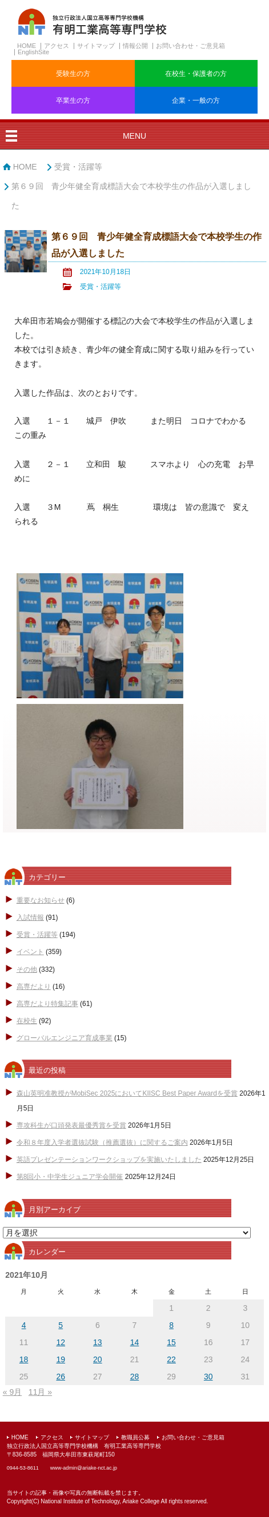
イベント (30, 952)
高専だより (34, 987)
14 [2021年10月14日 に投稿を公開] (134, 1342)
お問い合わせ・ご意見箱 (190, 45)
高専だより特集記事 (47, 1004)
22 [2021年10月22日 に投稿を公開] (171, 1359)
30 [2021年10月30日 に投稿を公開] (208, 1376)
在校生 (27, 1021)
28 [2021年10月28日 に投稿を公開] (134, 1376)
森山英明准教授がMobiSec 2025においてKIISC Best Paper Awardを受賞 (127, 1093)
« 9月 (12, 1392)
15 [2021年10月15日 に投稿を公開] (171, 1342)
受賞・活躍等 (78, 166)
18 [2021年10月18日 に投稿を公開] (24, 1359)
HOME (26, 45)
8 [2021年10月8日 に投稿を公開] (171, 1325)
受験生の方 (73, 74)
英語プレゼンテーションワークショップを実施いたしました (109, 1160)
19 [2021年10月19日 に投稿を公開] (60, 1359)
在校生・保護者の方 (196, 74)
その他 (27, 969)
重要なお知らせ (41, 900)
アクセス (56, 45)
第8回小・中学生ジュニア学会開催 (70, 1177)
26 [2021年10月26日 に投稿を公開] (60, 1376)
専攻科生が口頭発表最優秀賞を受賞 (71, 1125)
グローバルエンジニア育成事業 (65, 1038)
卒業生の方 (73, 100)
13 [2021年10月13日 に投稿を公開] (97, 1342)
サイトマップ (96, 45)
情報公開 (135, 45)
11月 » (40, 1392)
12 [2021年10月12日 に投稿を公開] (60, 1342)
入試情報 (30, 918)
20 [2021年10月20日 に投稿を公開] (97, 1359)
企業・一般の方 (196, 100)
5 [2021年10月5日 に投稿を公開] (60, 1325)
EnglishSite (33, 52)
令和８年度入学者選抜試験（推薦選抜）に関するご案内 (102, 1142)
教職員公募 (135, 1437)
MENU (134, 135)
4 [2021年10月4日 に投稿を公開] (24, 1325)
